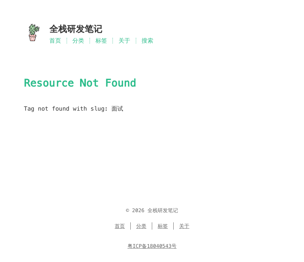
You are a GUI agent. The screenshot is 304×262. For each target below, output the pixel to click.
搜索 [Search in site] (147, 40)
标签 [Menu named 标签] (101, 40)
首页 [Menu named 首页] (55, 40)
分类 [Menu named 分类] (78, 40)
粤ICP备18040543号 (152, 246)
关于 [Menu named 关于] (124, 40)
